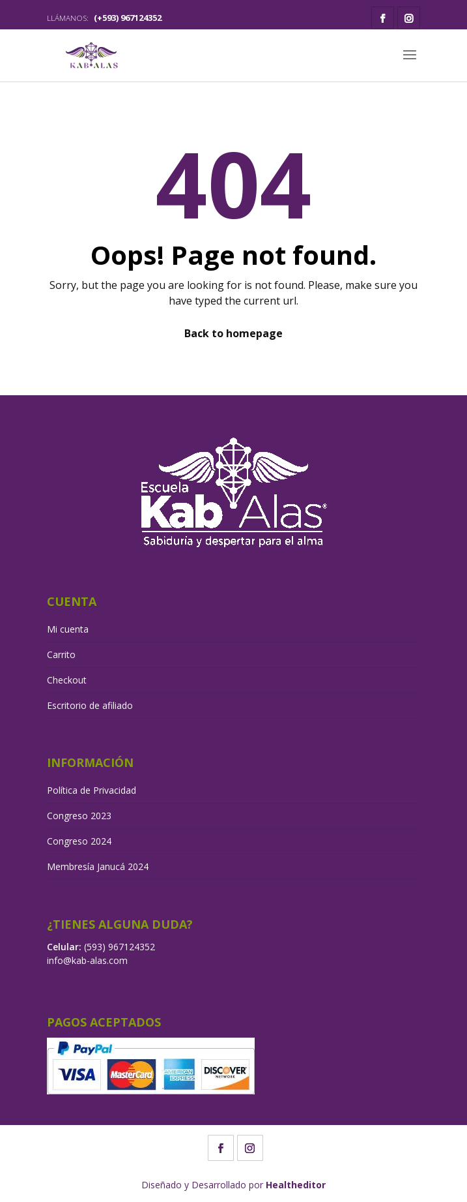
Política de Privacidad (91, 790)
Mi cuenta (68, 629)
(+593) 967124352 (128, 17)
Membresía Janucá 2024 (98, 866)
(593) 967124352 (119, 946)
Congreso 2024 (79, 841)
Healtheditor (296, 1185)
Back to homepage (233, 333)
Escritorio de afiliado (90, 705)
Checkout (67, 680)
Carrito (61, 654)
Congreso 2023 (79, 815)
